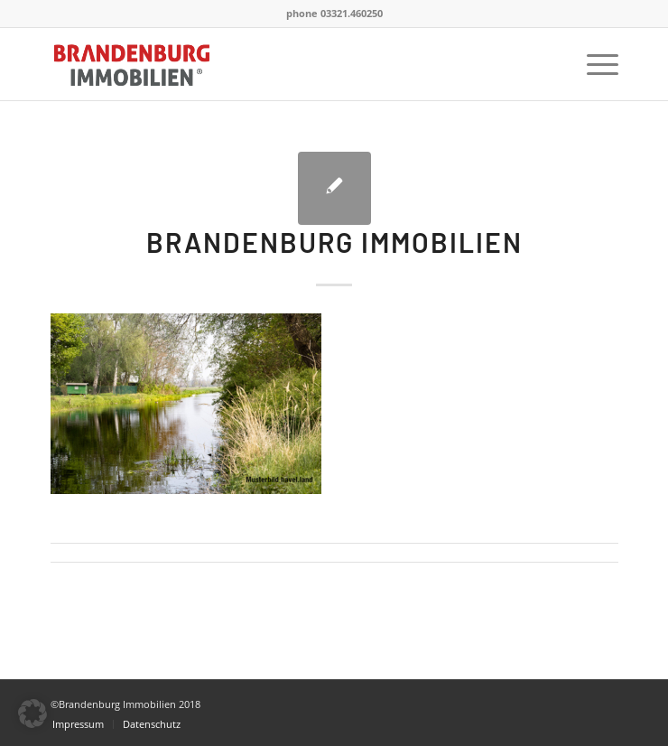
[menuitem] (593, 64)
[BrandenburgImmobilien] (278, 64)
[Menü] (593, 64)
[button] (32, 713)
